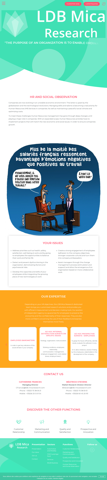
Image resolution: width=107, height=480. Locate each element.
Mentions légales (58, 478)
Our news (35, 452)
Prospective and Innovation (73, 461)
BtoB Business (52, 463)
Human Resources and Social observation (71, 465)
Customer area (73, 4)
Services (50, 459)
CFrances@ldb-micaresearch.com (30, 389)
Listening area (92, 4)
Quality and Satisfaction (71, 457)
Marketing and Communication (69, 453)
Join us (34, 456)
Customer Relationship (71, 449)
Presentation (36, 449)
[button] (6, 345)
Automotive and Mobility (51, 450)
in (92, 450)
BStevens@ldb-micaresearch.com (76, 389)
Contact (35, 459)
